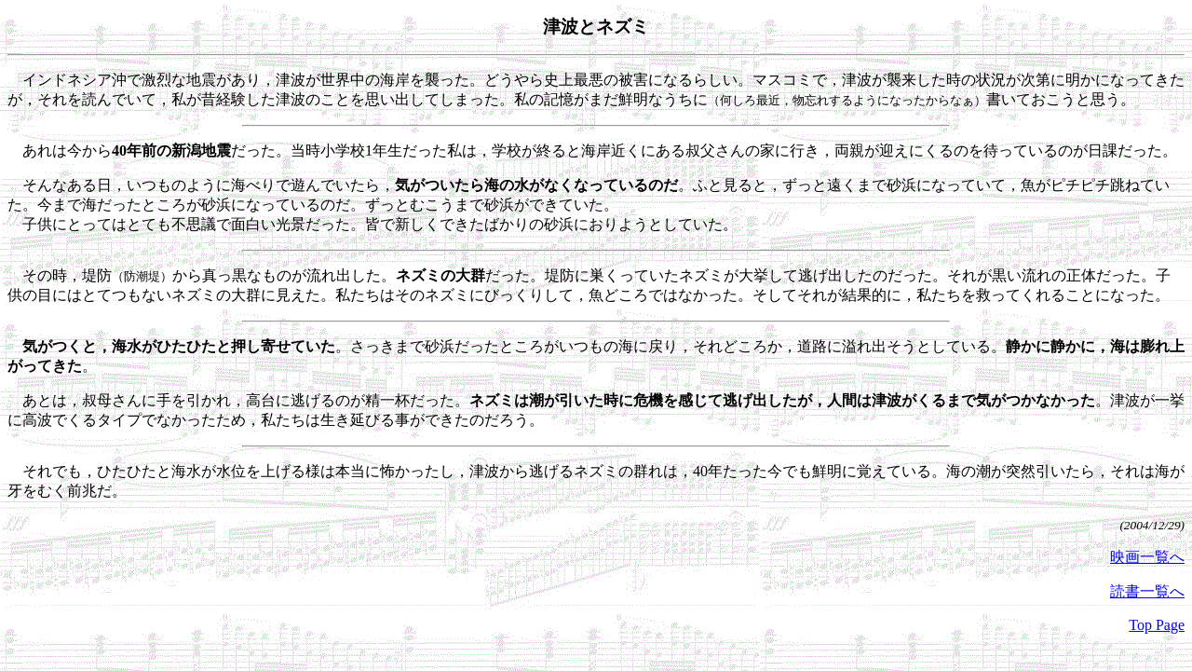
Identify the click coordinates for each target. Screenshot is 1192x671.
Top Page (1157, 625)
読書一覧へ (1147, 591)
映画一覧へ (1147, 557)
